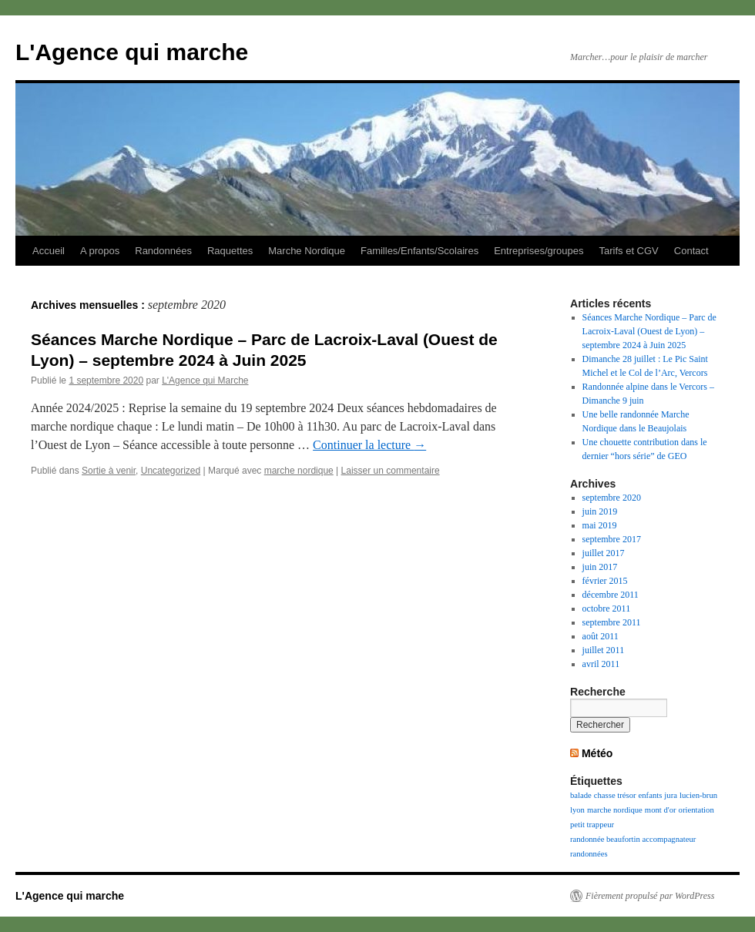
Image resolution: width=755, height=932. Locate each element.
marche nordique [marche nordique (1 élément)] (615, 810)
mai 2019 (599, 525)
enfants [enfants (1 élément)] (651, 795)
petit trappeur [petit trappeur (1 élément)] (592, 824)
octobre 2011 (606, 608)
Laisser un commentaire (390, 470)
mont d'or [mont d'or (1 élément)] (660, 810)
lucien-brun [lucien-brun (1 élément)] (698, 795)
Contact (691, 250)
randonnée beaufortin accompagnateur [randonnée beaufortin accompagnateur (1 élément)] (633, 839)
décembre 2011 (610, 594)
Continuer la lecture (369, 444)
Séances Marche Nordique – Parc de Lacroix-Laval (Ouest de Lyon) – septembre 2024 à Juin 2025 (649, 331)
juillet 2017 (603, 553)
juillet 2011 (603, 650)
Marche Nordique (306, 250)
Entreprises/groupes (538, 250)
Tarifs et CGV (628, 250)
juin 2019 (600, 511)
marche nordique (299, 470)
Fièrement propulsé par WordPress (650, 895)
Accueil (48, 250)
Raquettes (230, 250)
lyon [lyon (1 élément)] (577, 810)
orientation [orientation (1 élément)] (696, 810)
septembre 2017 (611, 539)
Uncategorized (170, 470)
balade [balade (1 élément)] (581, 795)
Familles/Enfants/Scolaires (419, 250)
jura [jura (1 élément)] (670, 795)
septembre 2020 (611, 497)
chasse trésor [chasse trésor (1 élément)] (615, 795)
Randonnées (163, 250)
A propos (99, 250)
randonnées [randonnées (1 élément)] (589, 854)
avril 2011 (601, 664)
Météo (597, 753)
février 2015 (605, 580)
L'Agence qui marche (131, 52)
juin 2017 (600, 567)
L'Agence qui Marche (205, 380)
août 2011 (600, 636)
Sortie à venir (109, 470)
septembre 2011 (611, 622)
